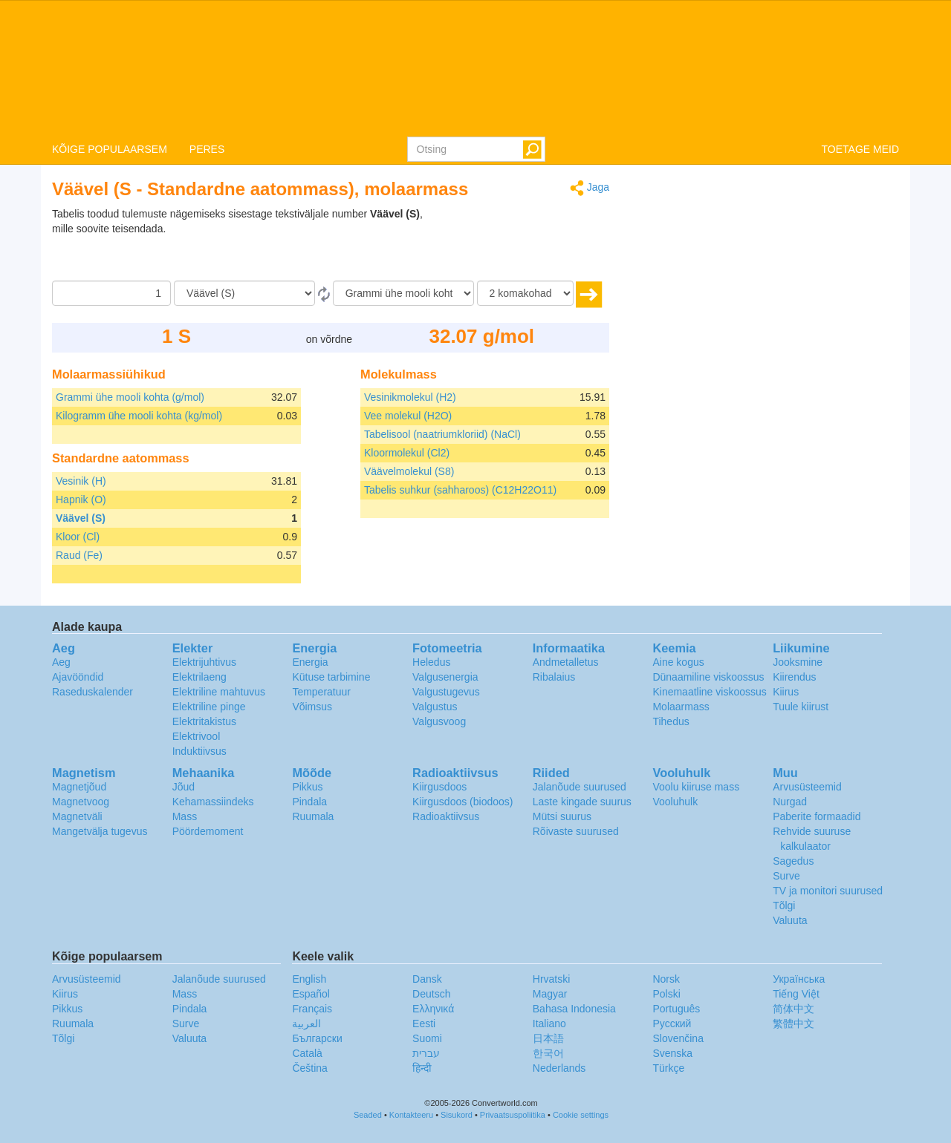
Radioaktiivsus (445, 816)
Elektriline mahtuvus (218, 692)
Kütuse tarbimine (331, 677)
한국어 (548, 1053)
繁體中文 (793, 1023)
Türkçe (668, 1068)
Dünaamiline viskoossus (708, 677)
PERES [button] (206, 149)
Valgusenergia (445, 677)
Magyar (550, 994)
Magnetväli (77, 816)
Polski (666, 994)
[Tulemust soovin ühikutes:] (403, 293)
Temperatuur (321, 692)
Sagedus (793, 861)
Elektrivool (196, 736)
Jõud (183, 787)
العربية (306, 1023)
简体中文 (793, 1009)
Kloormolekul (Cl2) (406, 453)
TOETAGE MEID (861, 149)
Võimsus (312, 707)
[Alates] (244, 293)
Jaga (589, 188)
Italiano (549, 1023)
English (309, 979)
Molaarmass (680, 707)
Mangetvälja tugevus (99, 831)
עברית (426, 1053)
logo (475, 67)
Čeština (309, 1068)
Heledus (431, 662)
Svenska (672, 1053)
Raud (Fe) (79, 555)
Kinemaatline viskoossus (709, 692)
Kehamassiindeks (213, 802)
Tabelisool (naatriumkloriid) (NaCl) (442, 434)
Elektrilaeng (199, 677)
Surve (786, 876)
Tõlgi (784, 905)
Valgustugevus (446, 692)
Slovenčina (678, 1038)
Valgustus (434, 707)
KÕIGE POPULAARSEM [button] (109, 149)
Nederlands (559, 1068)
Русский (671, 1023)
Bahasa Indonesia (574, 1009)
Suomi (427, 1038)
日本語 (548, 1038)
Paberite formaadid (816, 816)
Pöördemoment (208, 831)
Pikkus (307, 787)
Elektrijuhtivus (204, 662)
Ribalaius (554, 677)
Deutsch (431, 994)
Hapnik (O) (81, 499)
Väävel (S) (81, 518)
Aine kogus (678, 662)
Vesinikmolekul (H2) (410, 397)
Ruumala (313, 816)
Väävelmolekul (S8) (409, 471)
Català (307, 1053)
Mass (184, 816)
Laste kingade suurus (582, 802)
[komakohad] (525, 293)
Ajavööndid (77, 677)
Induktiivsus (199, 751)
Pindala (309, 802)
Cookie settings (580, 1114)
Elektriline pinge (209, 707)
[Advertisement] (516, 243)
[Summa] (111, 293)
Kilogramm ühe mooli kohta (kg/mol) (139, 416)
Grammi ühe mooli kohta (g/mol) (130, 397)
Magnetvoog (80, 802)
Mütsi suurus (562, 816)
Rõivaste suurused (576, 831)
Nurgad (790, 802)
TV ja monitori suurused (828, 891)
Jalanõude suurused (579, 787)
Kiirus (786, 692)
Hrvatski (552, 979)
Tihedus (670, 721)
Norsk (666, 979)
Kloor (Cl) (78, 537)
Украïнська (799, 979)
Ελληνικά (433, 1009)
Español (311, 994)
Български (317, 1038)
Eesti (423, 1023)
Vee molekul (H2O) (408, 416)
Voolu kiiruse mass (695, 787)
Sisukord (457, 1114)
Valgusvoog (439, 721)
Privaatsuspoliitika (512, 1114)
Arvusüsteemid (807, 787)
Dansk (427, 979)
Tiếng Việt (796, 994)
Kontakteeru (411, 1114)
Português (676, 1009)
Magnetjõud (79, 787)
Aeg (61, 662)
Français (312, 1009)
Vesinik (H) (81, 481)
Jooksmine (797, 662)
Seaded (368, 1114)
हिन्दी (422, 1068)
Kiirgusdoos (439, 787)
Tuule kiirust (800, 707)
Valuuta (790, 920)
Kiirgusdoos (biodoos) (462, 802)
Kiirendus (794, 677)
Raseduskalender (92, 692)
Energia (310, 662)
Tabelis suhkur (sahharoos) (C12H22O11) (460, 490)
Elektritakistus (204, 721)
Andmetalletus (566, 662)
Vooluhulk (675, 802)
